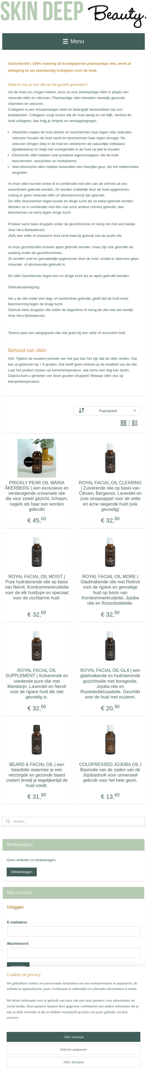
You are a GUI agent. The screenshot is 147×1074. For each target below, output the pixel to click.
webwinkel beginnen (105, 1054)
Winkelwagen (21, 872)
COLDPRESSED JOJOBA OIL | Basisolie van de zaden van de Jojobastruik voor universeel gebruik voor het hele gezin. (110, 772)
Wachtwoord (17, 943)
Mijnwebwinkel (73, 1063)
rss (87, 1054)
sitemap (77, 1054)
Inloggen (18, 966)
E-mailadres (17, 922)
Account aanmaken (26, 1033)
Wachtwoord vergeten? (25, 979)
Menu (73, 41)
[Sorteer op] (107, 411)
